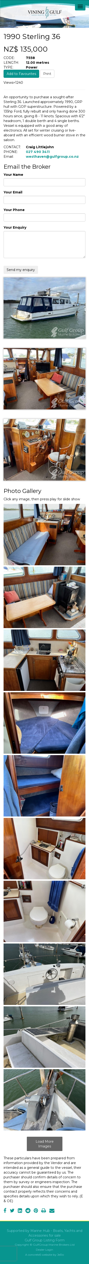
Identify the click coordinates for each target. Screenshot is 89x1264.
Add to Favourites (21, 74)
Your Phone (14, 210)
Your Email (13, 192)
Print (47, 74)
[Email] (51, 1211)
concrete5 (34, 1254)
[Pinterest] (36, 1211)
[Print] (43, 1211)
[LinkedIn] (20, 1211)
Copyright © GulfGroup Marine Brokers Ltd (45, 1244)
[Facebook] (5, 1211)
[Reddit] (27, 1211)
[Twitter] (12, 1211)
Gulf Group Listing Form (45, 1240)
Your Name (13, 174)
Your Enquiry (15, 227)
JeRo (60, 1254)
